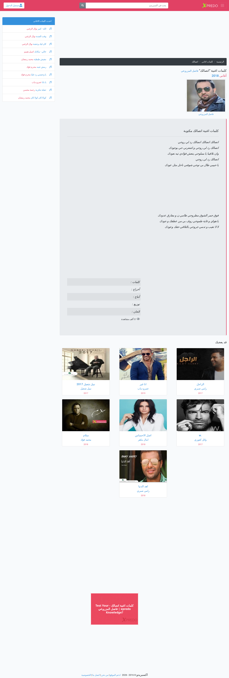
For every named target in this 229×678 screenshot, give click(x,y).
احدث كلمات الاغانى (42, 21)
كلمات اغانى (207, 61)
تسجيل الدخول (14, 5)
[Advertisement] (143, 35)
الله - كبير (44, 28)
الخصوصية (86, 675)
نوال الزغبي (32, 28)
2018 (219, 76)
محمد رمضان (27, 59)
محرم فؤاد (31, 67)
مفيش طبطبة (42, 59)
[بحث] (82, 5)
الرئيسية (220, 61)
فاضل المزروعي (189, 70)
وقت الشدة (43, 36)
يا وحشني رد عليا (41, 74)
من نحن (104, 675)
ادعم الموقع (115, 675)
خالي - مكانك (43, 51)
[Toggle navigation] (222, 5)
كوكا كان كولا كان (41, 97)
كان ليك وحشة (42, 44)
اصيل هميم (29, 51)
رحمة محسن (29, 90)
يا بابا (47, 82)
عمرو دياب (37, 82)
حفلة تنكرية (43, 90)
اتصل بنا (96, 675)
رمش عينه (44, 67)
